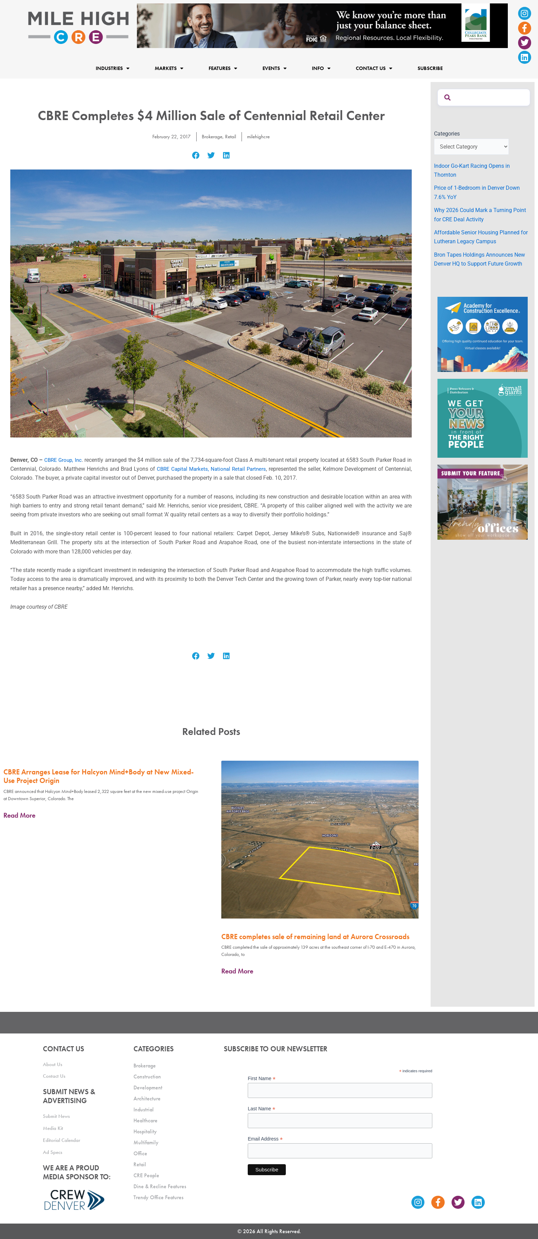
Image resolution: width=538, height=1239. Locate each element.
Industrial (143, 1107)
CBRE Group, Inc (63, 460)
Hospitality (145, 1129)
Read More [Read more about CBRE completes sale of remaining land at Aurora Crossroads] (237, 971)
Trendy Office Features (158, 1195)
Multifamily (146, 1140)
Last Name (261, 1106)
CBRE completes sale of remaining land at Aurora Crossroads (315, 936)
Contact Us (374, 68)
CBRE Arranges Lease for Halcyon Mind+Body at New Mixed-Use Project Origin (98, 776)
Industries (112, 68)
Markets (169, 68)
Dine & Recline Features (159, 1184)
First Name (262, 1076)
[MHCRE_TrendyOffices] (482, 502)
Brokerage (211, 136)
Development (147, 1085)
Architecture (147, 1096)
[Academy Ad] (482, 333)
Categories (447, 133)
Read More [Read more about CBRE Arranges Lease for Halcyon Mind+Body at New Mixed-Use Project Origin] (19, 815)
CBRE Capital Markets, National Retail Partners (211, 469)
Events (274, 68)
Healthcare (145, 1118)
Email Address (265, 1137)
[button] (196, 156)
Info (321, 68)
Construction (147, 1074)
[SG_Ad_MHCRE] (482, 417)
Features (223, 68)
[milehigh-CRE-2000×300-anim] (322, 25)
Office (140, 1151)
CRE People (146, 1173)
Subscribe (430, 68)
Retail (231, 136)
